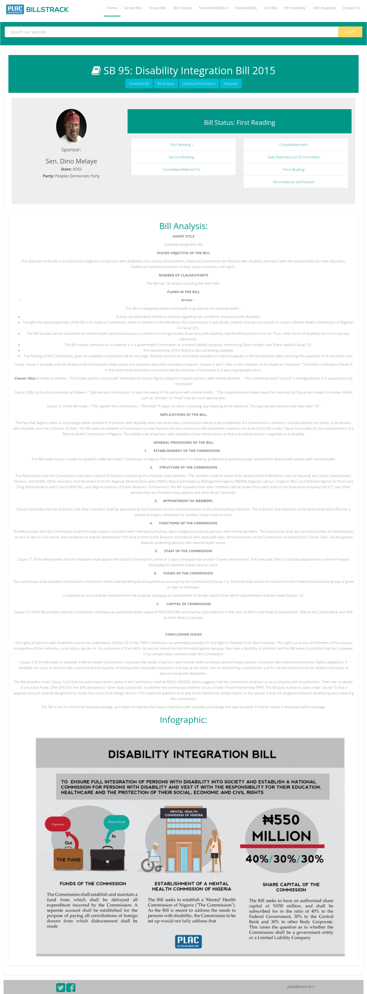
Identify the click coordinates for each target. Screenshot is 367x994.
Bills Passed (182, 7)
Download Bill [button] (139, 83)
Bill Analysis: (183, 226)
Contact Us (351, 7)
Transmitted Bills (213, 7)
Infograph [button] (231, 83)
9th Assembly (295, 7)
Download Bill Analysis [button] (199, 83)
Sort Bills (270, 7)
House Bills (157, 7)
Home (112, 7)
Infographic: (183, 720)
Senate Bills (133, 7)
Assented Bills (246, 7)
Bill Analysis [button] (166, 83)
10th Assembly (324, 7)
